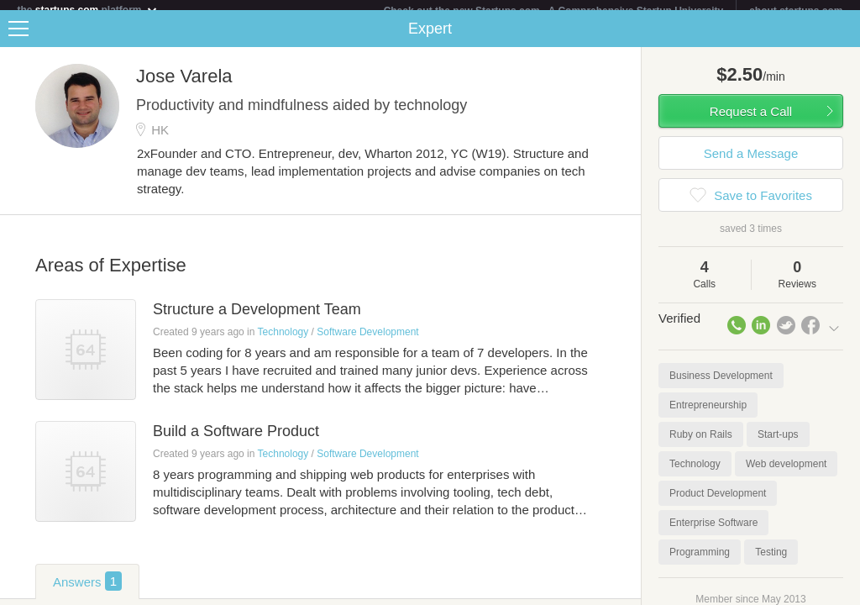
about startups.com (795, 11)
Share (843, 38)
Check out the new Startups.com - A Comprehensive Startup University (554, 11)
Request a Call (751, 121)
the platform (87, 9)
